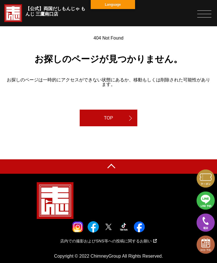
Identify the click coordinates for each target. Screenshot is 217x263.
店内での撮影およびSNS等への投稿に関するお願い (108, 241)
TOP (108, 118)
